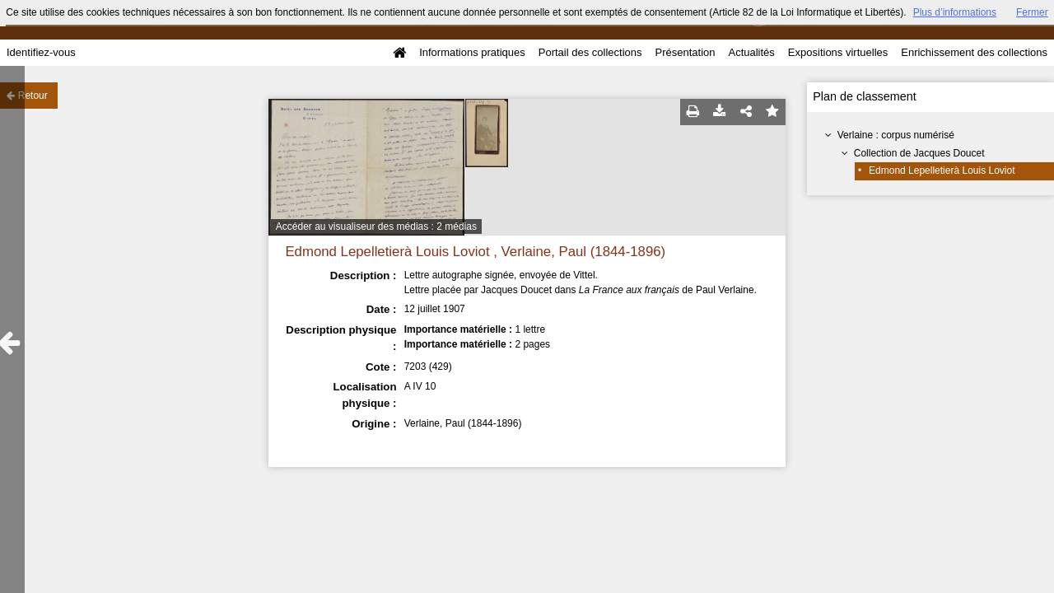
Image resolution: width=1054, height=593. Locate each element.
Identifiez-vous (41, 52)
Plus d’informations (954, 12)
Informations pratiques (472, 52)
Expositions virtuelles (838, 52)
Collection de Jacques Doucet (919, 153)
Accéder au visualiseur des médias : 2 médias (376, 226)
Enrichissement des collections (974, 52)
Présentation (685, 52)
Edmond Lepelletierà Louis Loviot (941, 170)
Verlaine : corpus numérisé (895, 135)
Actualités (751, 52)
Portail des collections (590, 52)
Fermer (1032, 12)
